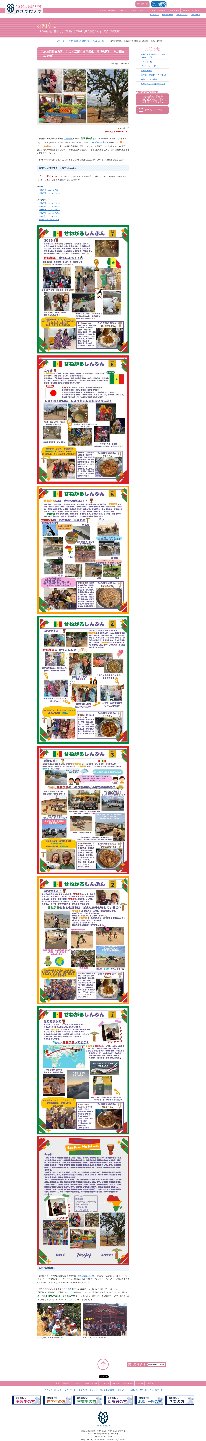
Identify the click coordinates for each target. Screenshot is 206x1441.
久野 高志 (67, 1289)
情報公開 (185, 10)
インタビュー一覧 (148, 66)
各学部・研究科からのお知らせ (154, 75)
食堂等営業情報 (167, 15)
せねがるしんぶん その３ (49, 210)
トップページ (60, 41)
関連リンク (122, 1390)
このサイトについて (53, 1390)
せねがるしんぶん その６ (49, 193)
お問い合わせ (195, 15)
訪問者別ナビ (142, 4)
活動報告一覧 (146, 71)
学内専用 (195, 10)
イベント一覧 (146, 62)
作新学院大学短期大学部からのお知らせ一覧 (154, 55)
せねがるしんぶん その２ (49, 213)
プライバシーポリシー (88, 1390)
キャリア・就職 (136, 10)
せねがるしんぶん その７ (49, 190)
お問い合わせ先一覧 (138, 1390)
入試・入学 (150, 10)
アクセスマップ (181, 15)
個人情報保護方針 (107, 1390)
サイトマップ (154, 15)
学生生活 (124, 10)
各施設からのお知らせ (150, 79)
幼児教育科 (113, 10)
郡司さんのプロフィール (49, 220)
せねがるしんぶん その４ (49, 206)
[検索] (181, 4)
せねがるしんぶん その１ (49, 216)
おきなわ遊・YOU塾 (86, 1276)
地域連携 (161, 10)
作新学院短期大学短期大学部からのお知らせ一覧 (86, 41)
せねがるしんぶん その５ (49, 203)
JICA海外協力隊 (99, 142)
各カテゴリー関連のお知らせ (153, 84)
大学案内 (102, 10)
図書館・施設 (173, 10)
